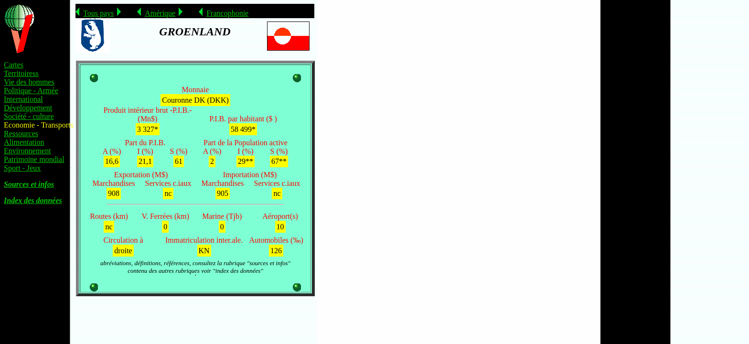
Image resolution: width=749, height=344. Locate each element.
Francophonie (227, 13)
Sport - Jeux (22, 168)
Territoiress (21, 73)
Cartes (13, 65)
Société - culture (29, 116)
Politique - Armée (31, 90)
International (23, 99)
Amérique (160, 13)
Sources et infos (29, 184)
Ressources (21, 133)
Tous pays (98, 13)
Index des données (33, 200)
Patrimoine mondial (34, 159)
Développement (28, 108)
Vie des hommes (29, 82)
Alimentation (24, 142)
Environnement (27, 151)
